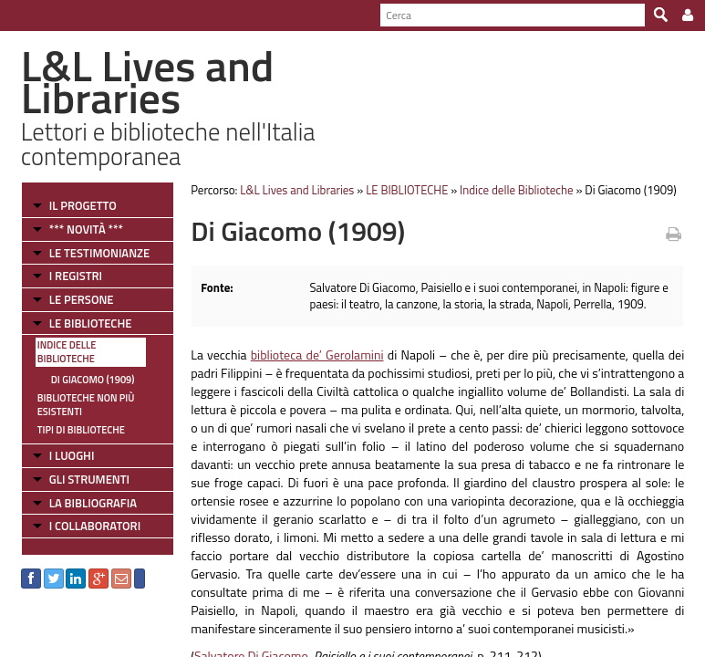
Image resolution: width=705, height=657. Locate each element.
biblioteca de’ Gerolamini (317, 354)
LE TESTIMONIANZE (99, 253)
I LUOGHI (72, 455)
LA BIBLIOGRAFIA (93, 503)
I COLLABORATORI (94, 525)
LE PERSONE (81, 299)
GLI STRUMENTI (89, 479)
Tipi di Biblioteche (81, 429)
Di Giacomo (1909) (93, 379)
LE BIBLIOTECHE (90, 323)
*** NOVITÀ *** (86, 229)
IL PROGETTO (83, 205)
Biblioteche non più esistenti (86, 405)
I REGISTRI (75, 275)
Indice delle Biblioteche (67, 352)
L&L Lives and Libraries (297, 190)
